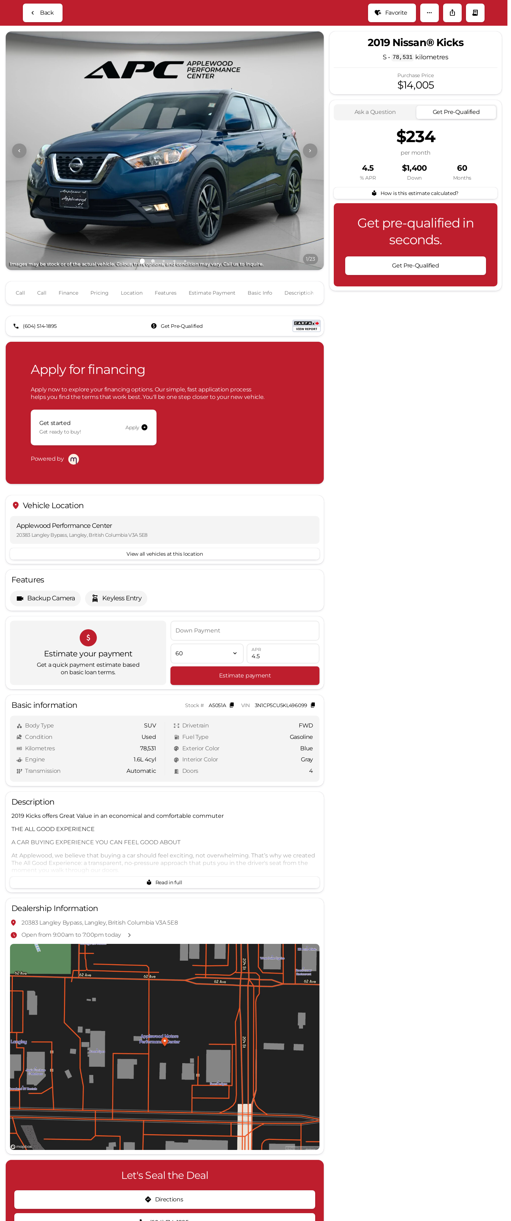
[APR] (283, 672)
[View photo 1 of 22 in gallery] (165, 186)
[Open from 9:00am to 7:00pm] (469, 5)
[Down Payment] (244, 649)
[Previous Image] (19, 186)
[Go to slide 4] (174, 296)
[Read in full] (164, 900)
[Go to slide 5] (185, 296)
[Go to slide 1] (142, 296)
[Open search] (412, 24)
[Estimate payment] (244, 694)
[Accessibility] (20, 5)
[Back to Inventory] (43, 48)
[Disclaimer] (24, 1184)
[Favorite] (392, 48)
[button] (429, 48)
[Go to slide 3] (163, 296)
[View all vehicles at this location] (164, 572)
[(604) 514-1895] (36, 350)
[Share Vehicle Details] (452, 48)
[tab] (375, 147)
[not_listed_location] (491, 21)
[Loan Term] (206, 672)
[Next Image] (310, 186)
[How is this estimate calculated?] (415, 228)
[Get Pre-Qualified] (177, 350)
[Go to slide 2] (153, 296)
